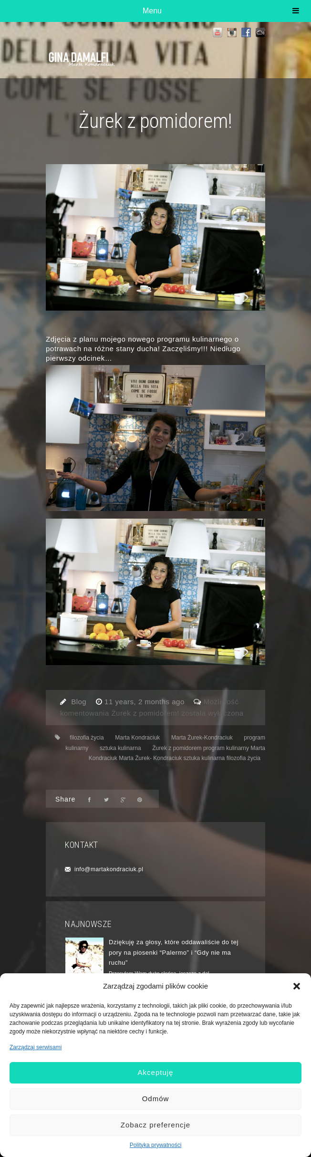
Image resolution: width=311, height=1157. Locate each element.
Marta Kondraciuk (137, 737)
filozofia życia (87, 737)
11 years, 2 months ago (145, 702)
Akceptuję (156, 1072)
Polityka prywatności (156, 1145)
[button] (296, 986)
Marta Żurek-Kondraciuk (202, 737)
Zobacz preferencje (155, 1125)
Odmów (155, 1098)
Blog (78, 702)
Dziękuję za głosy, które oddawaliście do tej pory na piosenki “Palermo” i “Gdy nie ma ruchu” (173, 952)
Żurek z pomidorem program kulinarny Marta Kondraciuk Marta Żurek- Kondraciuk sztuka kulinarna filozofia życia (177, 753)
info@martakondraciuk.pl (108, 869)
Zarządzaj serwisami (36, 1047)
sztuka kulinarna (120, 748)
